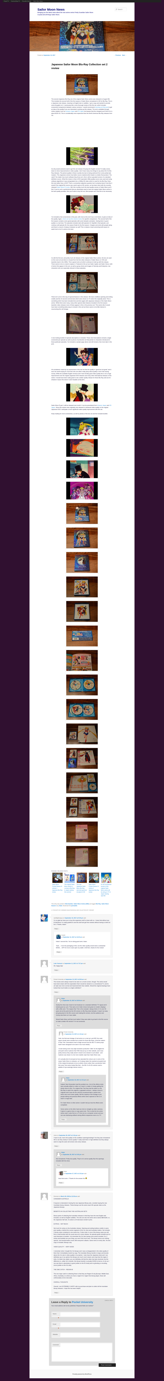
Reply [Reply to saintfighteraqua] (56, 929)
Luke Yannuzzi (58, 963)
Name (56, 1314)
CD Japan (81, 111)
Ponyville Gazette (26, 1)
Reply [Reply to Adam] (59, 1025)
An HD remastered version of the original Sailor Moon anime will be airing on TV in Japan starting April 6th (106, 890)
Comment (56, 1345)
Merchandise (69, 904)
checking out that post (101, 107)
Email (56, 1324)
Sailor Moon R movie (63, 187)
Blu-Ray (98, 904)
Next (124, 55)
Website (55, 1334)
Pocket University (82, 1302)
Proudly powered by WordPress (81, 1374)
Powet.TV (6, 1)
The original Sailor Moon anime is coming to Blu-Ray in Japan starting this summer (69, 888)
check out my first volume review (72, 219)
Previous (117, 55)
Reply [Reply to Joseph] (59, 952)
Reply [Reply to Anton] (56, 1146)
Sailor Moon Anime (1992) (81, 904)
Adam (60, 905)
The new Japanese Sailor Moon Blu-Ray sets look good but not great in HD (82, 888)
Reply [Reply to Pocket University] (56, 992)
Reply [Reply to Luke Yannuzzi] (56, 970)
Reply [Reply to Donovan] (56, 1293)
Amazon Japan (70, 111)
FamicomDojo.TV (15, 1)
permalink (74, 905)
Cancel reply (109, 1300)
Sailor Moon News (38, 1)
